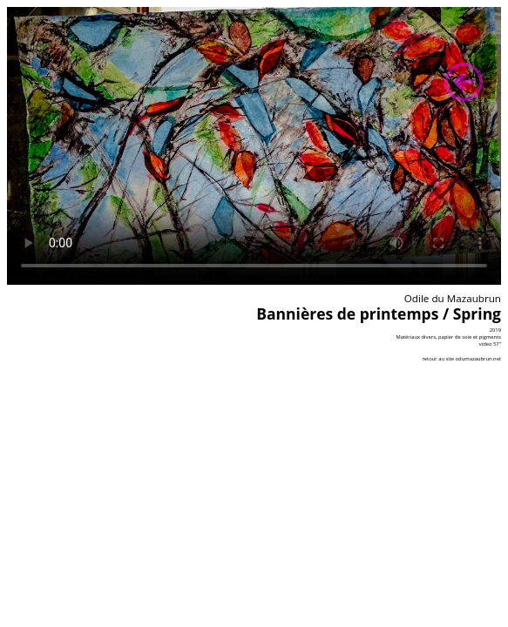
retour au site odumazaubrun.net (461, 358)
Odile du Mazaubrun (452, 298)
